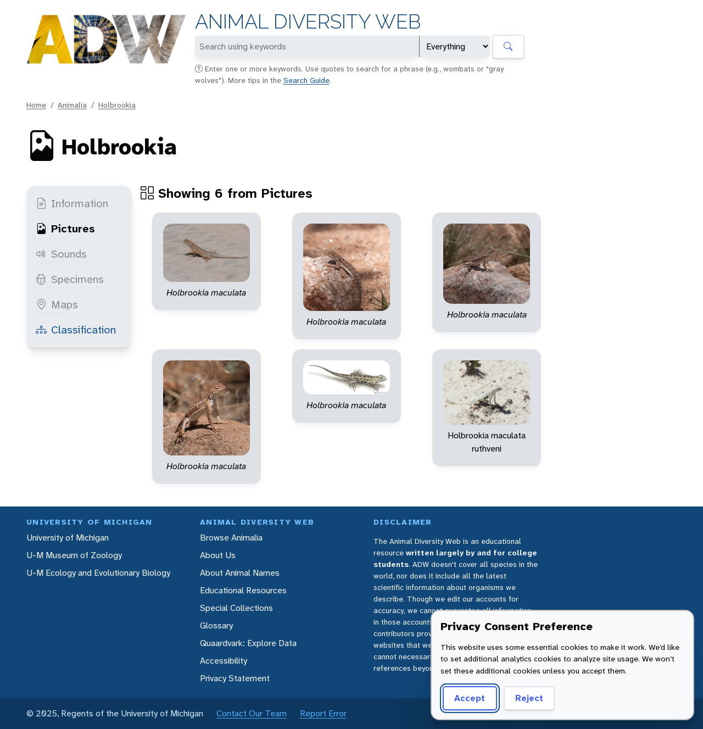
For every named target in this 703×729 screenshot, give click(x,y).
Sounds (61, 254)
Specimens (70, 279)
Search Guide (306, 80)
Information (72, 203)
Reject (529, 698)
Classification (76, 329)
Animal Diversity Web (308, 21)
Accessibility (223, 660)
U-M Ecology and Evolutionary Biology (98, 572)
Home (36, 105)
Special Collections (236, 608)
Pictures (65, 228)
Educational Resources (243, 590)
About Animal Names (240, 572)
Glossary (216, 625)
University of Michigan (67, 537)
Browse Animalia (231, 537)
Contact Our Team (251, 713)
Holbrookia (117, 105)
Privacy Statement (235, 678)
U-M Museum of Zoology (74, 555)
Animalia (72, 105)
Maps (57, 304)
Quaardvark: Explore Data (248, 643)
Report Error (323, 713)
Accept (469, 698)
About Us (218, 555)
